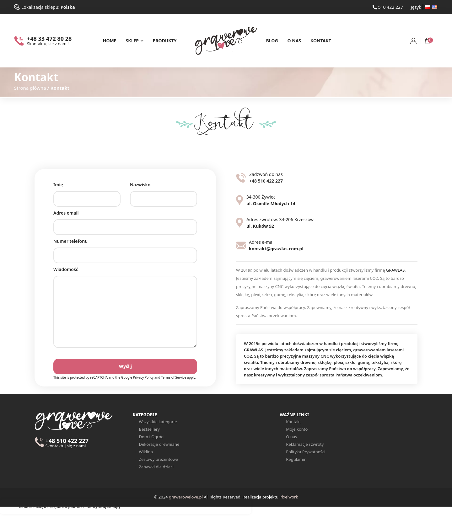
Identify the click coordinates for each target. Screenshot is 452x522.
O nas (294, 41)
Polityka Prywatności (305, 452)
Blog (272, 41)
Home (109, 41)
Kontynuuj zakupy (104, 506)
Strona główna (30, 88)
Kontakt (320, 41)
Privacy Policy (143, 377)
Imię (87, 192)
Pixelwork (288, 497)
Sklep (132, 41)
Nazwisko (163, 192)
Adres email (125, 220)
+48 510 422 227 (67, 443)
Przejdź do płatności (66, 506)
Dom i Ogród (151, 436)
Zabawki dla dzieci (156, 467)
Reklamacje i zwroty (305, 444)
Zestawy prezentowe (158, 459)
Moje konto (297, 429)
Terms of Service (173, 377)
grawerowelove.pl (186, 497)
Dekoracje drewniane (159, 444)
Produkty (165, 41)
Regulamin (296, 459)
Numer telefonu (125, 248)
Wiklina (146, 452)
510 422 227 (388, 7)
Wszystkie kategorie (158, 421)
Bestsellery (149, 429)
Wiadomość (125, 310)
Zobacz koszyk (32, 506)
